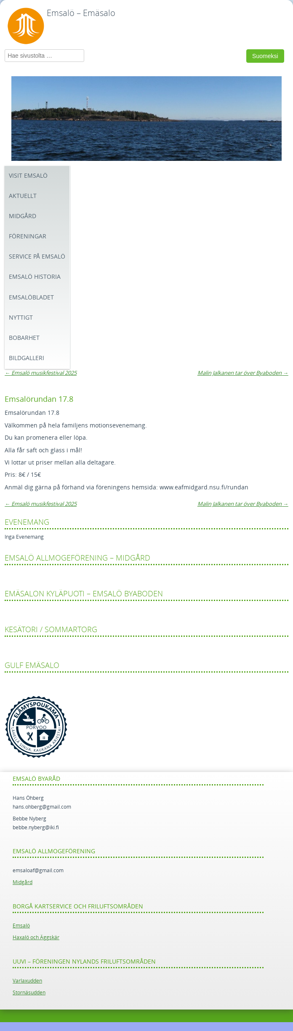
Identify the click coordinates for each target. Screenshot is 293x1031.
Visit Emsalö (28, 175)
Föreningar (27, 236)
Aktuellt (23, 196)
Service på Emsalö (37, 256)
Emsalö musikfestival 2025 (41, 373)
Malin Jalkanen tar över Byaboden (242, 373)
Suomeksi (265, 56)
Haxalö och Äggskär (36, 937)
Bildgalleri (26, 358)
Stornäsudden (29, 993)
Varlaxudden (27, 981)
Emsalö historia (35, 276)
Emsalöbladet (31, 297)
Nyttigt (21, 317)
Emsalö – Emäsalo (81, 13)
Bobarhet (24, 338)
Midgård (22, 216)
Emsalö (21, 926)
